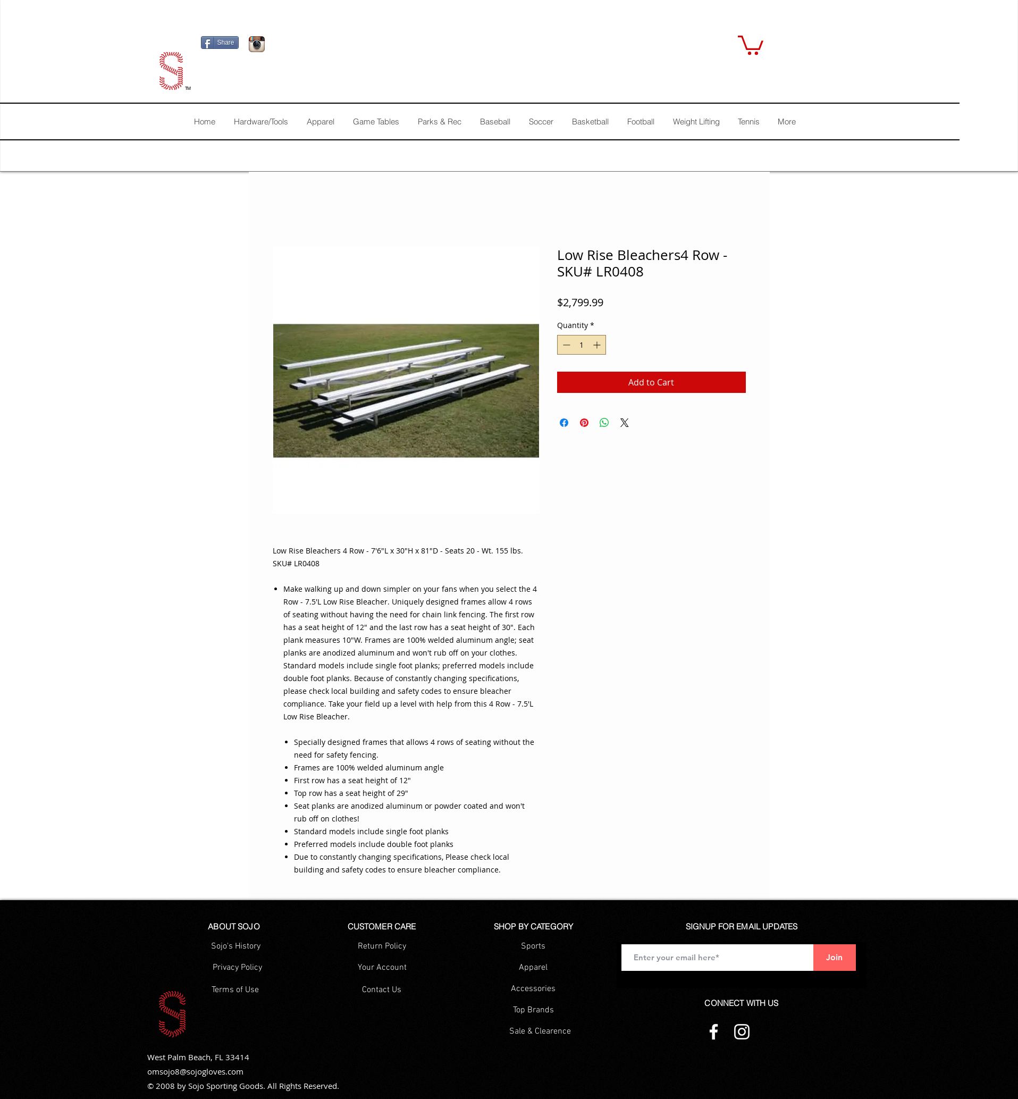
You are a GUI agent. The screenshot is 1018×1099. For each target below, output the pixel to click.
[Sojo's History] (236, 946)
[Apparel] (533, 967)
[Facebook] (713, 1031)
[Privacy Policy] (238, 967)
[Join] (834, 957)
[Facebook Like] (336, 46)
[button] (750, 44)
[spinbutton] (581, 344)
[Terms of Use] (235, 990)
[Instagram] (741, 1031)
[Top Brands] (533, 1010)
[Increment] (597, 344)
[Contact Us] (382, 990)
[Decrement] (565, 344)
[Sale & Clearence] (540, 1031)
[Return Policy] (382, 946)
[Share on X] (624, 422)
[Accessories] (533, 989)
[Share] (220, 42)
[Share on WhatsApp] (604, 422)
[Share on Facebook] (564, 422)
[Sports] (533, 946)
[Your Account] (382, 967)
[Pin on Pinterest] (584, 422)
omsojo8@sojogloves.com (195, 1071)
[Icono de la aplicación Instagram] (257, 44)
